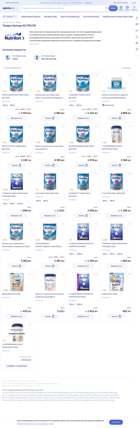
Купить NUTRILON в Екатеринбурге (15, 397)
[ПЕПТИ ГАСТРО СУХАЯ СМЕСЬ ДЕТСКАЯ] (16, 133)
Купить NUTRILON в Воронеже (106, 392)
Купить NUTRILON (8, 392)
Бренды (11, 22)
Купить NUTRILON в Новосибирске (81, 392)
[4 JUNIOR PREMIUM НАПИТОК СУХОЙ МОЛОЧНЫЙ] (83, 281)
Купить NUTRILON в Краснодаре (56, 392)
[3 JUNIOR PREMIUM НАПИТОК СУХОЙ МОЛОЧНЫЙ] (83, 230)
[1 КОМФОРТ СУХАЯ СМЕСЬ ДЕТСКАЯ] (83, 82)
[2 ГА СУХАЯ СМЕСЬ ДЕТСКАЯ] (116, 180)
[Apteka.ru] (10, 8)
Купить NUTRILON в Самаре (33, 400)
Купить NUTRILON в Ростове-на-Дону (65, 395)
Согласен (116, 422)
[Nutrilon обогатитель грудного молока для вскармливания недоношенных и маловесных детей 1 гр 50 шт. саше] (116, 82)
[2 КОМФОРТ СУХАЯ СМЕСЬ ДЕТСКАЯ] (83, 180)
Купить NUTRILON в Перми (38, 397)
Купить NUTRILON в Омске (12, 395)
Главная (5, 22)
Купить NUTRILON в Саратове (60, 397)
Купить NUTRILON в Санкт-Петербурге (30, 392)
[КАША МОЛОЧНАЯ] (116, 281)
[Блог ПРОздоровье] (136, 30)
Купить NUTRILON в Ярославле (103, 400)
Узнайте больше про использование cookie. (35, 424)
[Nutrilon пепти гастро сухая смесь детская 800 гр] (50, 133)
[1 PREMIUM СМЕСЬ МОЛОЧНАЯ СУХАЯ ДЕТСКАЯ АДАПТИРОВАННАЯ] (16, 180)
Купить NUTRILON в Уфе (88, 395)
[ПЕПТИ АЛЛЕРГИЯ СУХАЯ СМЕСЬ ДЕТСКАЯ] (16, 82)
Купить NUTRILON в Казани (12, 400)
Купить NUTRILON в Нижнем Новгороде (36, 395)
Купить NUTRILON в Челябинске (55, 400)
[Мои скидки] (136, 24)
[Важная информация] (136, 43)
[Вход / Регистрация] (136, 18)
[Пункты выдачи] (136, 49)
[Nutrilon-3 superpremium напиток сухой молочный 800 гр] (50, 281)
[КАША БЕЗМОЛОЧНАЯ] (16, 281)
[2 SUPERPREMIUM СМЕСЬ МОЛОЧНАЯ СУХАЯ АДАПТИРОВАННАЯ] (16, 331)
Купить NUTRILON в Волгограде (107, 397)
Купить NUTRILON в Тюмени (108, 395)
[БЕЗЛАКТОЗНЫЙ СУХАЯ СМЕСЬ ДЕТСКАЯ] (83, 133)
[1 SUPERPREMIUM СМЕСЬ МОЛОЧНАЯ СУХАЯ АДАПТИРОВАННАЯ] (116, 133)
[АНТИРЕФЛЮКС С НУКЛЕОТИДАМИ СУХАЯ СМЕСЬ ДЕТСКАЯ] (50, 230)
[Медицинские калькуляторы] (136, 37)
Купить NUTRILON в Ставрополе (79, 400)
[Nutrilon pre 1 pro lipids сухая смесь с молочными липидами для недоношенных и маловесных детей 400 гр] (50, 82)
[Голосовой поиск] (106, 8)
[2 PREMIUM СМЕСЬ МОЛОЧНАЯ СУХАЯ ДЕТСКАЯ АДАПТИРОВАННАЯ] (116, 230)
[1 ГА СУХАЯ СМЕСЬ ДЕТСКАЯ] (50, 180)
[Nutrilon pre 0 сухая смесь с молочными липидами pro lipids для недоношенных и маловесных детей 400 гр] (16, 230)
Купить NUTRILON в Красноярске (83, 397)
